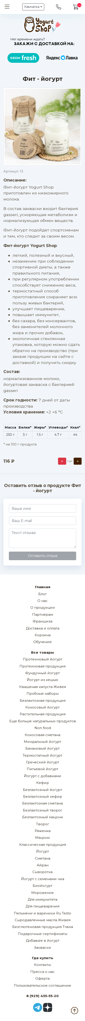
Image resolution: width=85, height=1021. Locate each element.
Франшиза (42, 621)
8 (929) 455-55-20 (42, 996)
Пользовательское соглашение (42, 985)
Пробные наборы (43, 693)
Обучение (42, 642)
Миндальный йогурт (42, 741)
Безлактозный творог (42, 810)
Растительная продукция (43, 714)
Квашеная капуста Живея (42, 687)
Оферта (42, 978)
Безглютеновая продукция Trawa (42, 927)
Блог (42, 594)
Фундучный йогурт (42, 673)
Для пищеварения (42, 906)
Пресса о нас (42, 972)
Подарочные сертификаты (42, 934)
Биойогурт (42, 885)
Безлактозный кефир (42, 796)
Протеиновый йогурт (42, 659)
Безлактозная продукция (43, 700)
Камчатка (31, 7)
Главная (42, 587)
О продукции (42, 607)
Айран (43, 865)
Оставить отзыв (42, 556)
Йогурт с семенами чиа (42, 879)
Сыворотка (42, 872)
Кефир (42, 783)
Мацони (42, 837)
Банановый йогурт (42, 748)
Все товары (42, 652)
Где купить (42, 958)
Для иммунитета (42, 899)
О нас (42, 601)
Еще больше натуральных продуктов (42, 721)
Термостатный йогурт (42, 755)
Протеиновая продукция (42, 666)
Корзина (43, 635)
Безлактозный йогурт (42, 790)
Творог (42, 824)
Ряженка (43, 831)
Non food (42, 728)
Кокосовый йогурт (42, 707)
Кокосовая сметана (42, 735)
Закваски (42, 947)
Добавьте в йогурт (42, 940)
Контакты (42, 965)
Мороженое (42, 892)
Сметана (42, 858)
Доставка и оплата (42, 628)
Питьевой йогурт (42, 769)
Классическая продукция (42, 844)
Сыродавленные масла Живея (42, 920)
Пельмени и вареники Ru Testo (42, 913)
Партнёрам (42, 614)
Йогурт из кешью (42, 680)
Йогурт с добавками (42, 776)
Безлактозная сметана (42, 803)
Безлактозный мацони (42, 817)
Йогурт (42, 851)
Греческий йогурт (42, 762)
